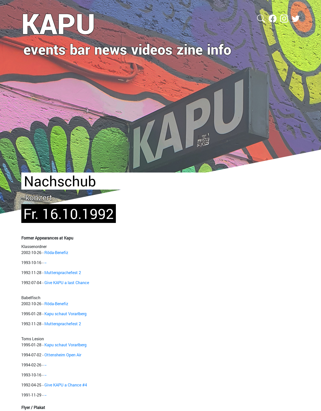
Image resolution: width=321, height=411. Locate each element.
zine (190, 49)
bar (80, 49)
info (219, 49)
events (44, 49)
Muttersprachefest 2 (62, 272)
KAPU (58, 23)
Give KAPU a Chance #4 (65, 384)
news (110, 49)
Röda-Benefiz (56, 252)
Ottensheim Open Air (62, 354)
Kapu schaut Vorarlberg (65, 313)
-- (45, 262)
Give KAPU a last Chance (66, 282)
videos (152, 49)
